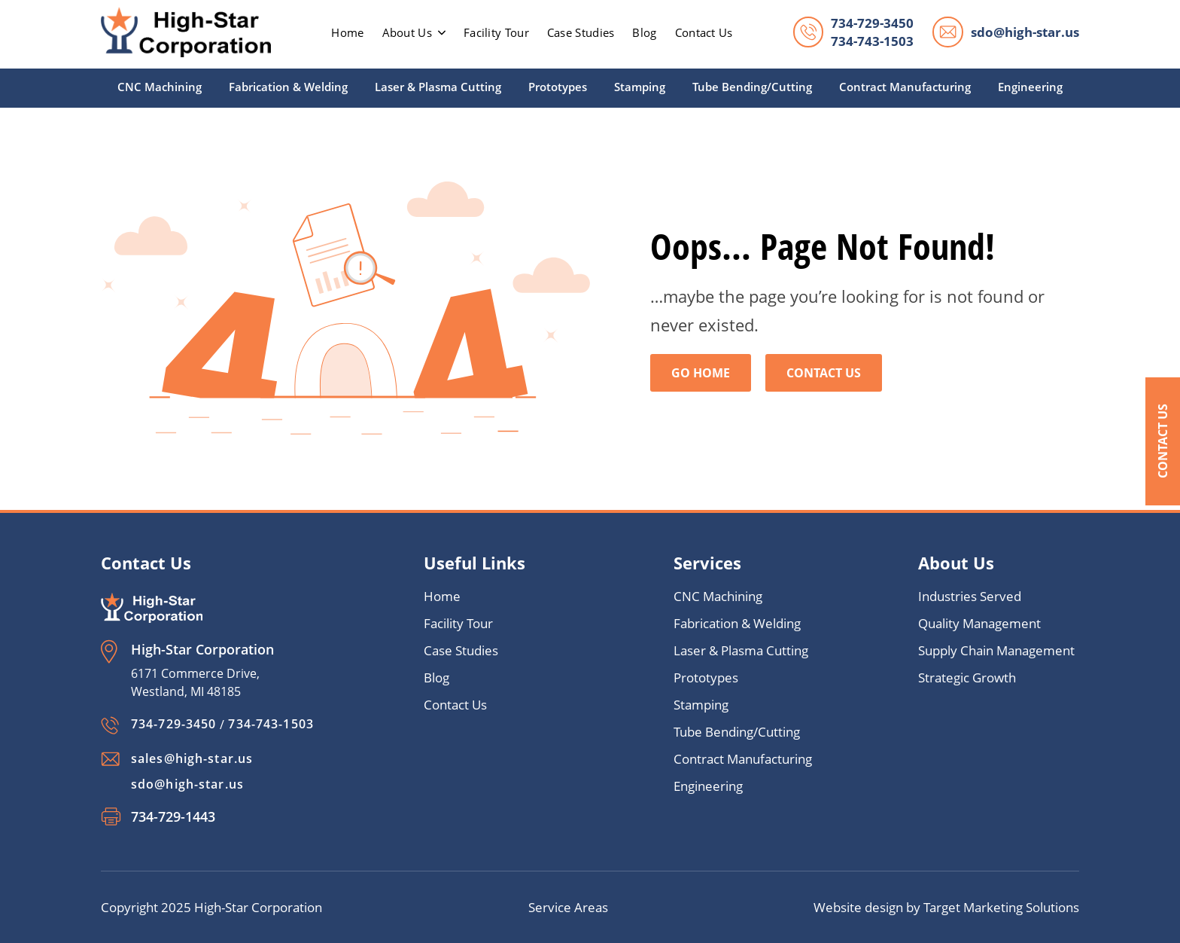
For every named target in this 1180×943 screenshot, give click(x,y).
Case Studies (581, 32)
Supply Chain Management (996, 650)
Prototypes (557, 86)
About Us (414, 32)
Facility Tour (496, 32)
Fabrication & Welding (288, 86)
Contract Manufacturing (905, 86)
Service (551, 907)
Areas (591, 907)
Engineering (1030, 86)
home (347, 32)
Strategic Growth (967, 677)
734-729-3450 (872, 23)
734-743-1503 (872, 41)
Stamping (639, 86)
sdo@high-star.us (1025, 32)
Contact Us (1162, 441)
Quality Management (979, 623)
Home (442, 596)
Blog (644, 32)
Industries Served (969, 596)
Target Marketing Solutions (1001, 907)
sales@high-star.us (192, 758)
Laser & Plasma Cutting (438, 86)
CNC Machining (159, 86)
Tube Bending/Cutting (752, 86)
